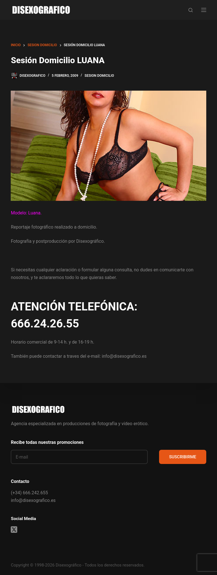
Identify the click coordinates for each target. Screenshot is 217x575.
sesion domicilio (99, 76)
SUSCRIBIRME (182, 456)
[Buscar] (190, 10)
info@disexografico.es (33, 500)
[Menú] (203, 9)
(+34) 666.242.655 (29, 492)
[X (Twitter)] (14, 529)
